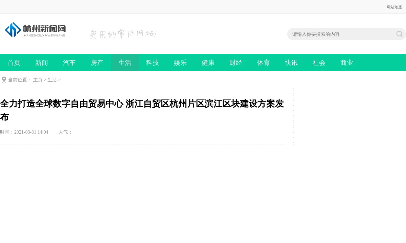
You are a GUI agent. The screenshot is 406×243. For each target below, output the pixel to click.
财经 (235, 62)
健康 (208, 62)
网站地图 (394, 7)
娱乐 (180, 62)
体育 (263, 62)
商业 (346, 62)
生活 (124, 62)
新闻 (41, 62)
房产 (97, 62)
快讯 (291, 62)
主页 (38, 79)
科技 (152, 62)
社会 (319, 62)
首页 (13, 62)
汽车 (69, 62)
